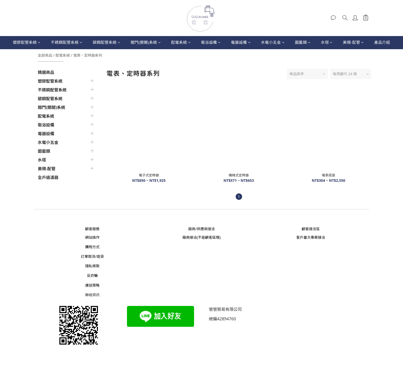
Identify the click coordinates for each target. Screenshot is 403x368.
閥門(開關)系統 (146, 42)
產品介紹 (382, 42)
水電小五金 (273, 42)
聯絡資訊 (92, 294)
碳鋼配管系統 (107, 42)
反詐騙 (92, 275)
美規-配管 (353, 42)
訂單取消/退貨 (92, 256)
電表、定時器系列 (87, 55)
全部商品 (45, 55)
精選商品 (46, 72)
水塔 (327, 42)
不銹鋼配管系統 (67, 42)
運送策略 (92, 285)
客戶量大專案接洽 (310, 237)
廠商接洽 (189, 237)
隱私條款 (92, 265)
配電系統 (181, 42)
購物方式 (92, 246)
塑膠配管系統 (27, 42)
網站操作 (92, 237)
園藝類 (302, 42)
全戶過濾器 (48, 177)
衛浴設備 (211, 42)
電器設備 (241, 42)
